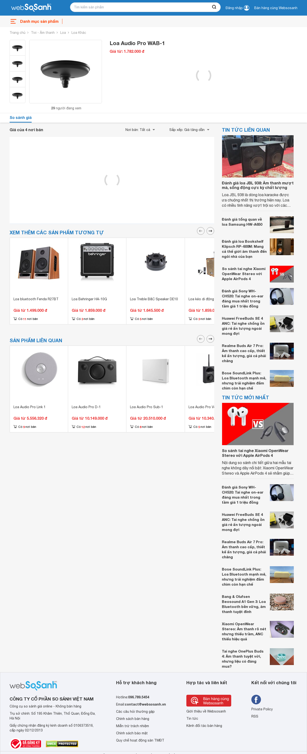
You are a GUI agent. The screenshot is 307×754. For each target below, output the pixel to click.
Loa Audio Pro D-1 (86, 407)
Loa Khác (78, 33)
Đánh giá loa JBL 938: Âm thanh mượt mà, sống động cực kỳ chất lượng (258, 185)
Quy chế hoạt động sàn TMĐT (140, 740)
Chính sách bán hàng (132, 719)
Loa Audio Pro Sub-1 (146, 407)
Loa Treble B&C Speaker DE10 (154, 299)
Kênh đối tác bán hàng (204, 726)
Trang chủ (17, 33)
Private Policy (262, 709)
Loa (63, 33)
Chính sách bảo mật (132, 733)
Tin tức (192, 718)
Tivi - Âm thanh (43, 33)
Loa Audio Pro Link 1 (29, 407)
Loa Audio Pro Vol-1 (204, 407)
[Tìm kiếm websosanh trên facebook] (256, 699)
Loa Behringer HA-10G (89, 299)
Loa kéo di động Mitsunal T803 (213, 299)
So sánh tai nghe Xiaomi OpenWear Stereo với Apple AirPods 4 (244, 273)
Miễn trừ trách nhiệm (132, 726)
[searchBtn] (214, 7)
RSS (254, 716)
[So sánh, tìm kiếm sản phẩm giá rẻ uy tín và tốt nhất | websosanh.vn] (31, 7)
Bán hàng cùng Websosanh (275, 8)
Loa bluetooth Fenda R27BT (36, 299)
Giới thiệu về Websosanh (206, 711)
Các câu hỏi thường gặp (135, 711)
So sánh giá (21, 117)
